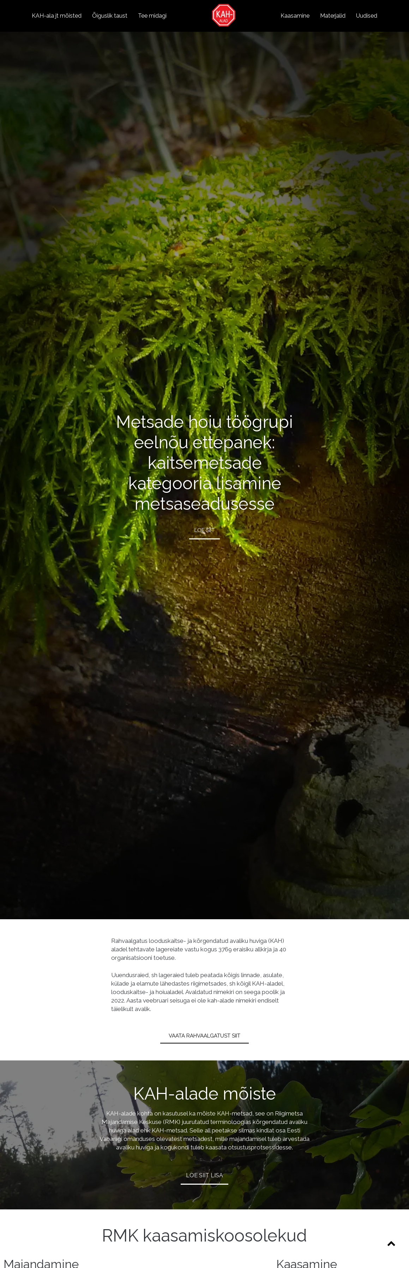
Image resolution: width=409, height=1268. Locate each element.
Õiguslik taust (109, 15)
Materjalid (332, 15)
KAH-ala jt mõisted (57, 15)
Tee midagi (152, 15)
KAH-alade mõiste (204, 1093)
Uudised (366, 15)
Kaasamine (295, 15)
